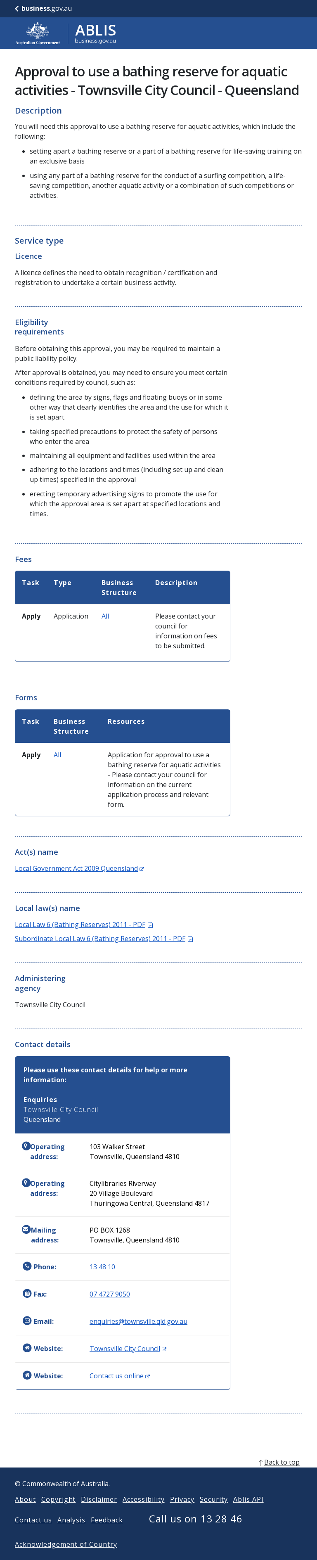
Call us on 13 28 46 (196, 1532)
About (25, 1512)
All (105, 616)
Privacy (182, 1512)
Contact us (33, 1533)
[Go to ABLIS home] (65, 33)
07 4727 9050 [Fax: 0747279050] (110, 1294)
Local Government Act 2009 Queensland (79, 868)
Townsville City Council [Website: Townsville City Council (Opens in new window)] (128, 1349)
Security (214, 1512)
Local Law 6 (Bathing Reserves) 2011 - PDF (84, 924)
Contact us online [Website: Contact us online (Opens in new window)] (120, 1376)
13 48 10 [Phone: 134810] (102, 1266)
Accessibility (143, 1512)
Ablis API (248, 1512)
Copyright (58, 1512)
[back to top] (158, 1475)
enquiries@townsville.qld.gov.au (138, 1321)
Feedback (107, 1533)
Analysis (71, 1533)
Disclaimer (99, 1512)
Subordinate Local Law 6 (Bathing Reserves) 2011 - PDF (104, 938)
